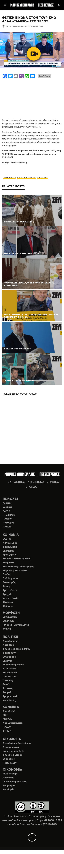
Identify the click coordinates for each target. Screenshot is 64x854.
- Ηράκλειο (9, 515)
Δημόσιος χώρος (12, 755)
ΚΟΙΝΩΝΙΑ (11, 535)
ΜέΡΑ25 (7, 719)
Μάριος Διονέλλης (14, 26)
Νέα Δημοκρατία (13, 723)
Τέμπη (6, 586)
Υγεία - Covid (10, 598)
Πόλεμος (8, 680)
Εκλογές (7, 661)
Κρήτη (6, 511)
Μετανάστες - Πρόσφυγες (18, 566)
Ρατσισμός (9, 582)
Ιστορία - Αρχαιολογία (16, 625)
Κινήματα (8, 562)
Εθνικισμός (9, 657)
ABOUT (34, 487)
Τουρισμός (9, 785)
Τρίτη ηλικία (10, 590)
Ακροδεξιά (9, 711)
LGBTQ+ (8, 539)
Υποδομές (8, 789)
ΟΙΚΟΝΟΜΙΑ (12, 769)
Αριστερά (8, 645)
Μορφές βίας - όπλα (15, 570)
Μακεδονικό (10, 672)
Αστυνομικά (10, 543)
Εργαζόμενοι (10, 555)
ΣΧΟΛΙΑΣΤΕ (44, 76)
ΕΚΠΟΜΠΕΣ (16, 482)
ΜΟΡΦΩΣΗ (11, 613)
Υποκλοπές (9, 700)
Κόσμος (7, 503)
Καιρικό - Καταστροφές (16, 558)
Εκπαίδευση (10, 617)
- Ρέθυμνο (8, 523)
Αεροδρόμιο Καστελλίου (17, 743)
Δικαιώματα (10, 547)
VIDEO (54, 482)
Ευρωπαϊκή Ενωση (13, 665)
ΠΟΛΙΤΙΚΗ (10, 637)
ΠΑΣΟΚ (7, 727)
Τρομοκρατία (11, 696)
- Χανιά (7, 527)
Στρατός (8, 688)
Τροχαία (7, 594)
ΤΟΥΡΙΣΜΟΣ (43, 178)
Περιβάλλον (10, 763)
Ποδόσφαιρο (10, 578)
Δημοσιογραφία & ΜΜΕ (16, 649)
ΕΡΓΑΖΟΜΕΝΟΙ (10, 178)
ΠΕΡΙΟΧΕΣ (11, 499)
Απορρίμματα (11, 747)
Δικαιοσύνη (9, 653)
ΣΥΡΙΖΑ (7, 731)
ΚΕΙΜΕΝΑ (37, 482)
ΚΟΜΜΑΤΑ (11, 707)
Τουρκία (7, 692)
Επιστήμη (8, 621)
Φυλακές (8, 606)
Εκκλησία (8, 551)
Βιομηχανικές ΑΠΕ (13, 751)
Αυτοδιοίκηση (11, 641)
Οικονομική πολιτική (14, 781)
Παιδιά (7, 574)
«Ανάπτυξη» (10, 774)
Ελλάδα (7, 507)
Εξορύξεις (9, 759)
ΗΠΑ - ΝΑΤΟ (10, 668)
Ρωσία (6, 684)
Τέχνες (7, 629)
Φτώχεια (8, 602)
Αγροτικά (8, 778)
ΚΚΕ (5, 715)
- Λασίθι (7, 519)
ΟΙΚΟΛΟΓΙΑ (12, 739)
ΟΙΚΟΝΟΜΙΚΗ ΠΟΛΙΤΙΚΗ (27, 178)
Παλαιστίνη (9, 676)
